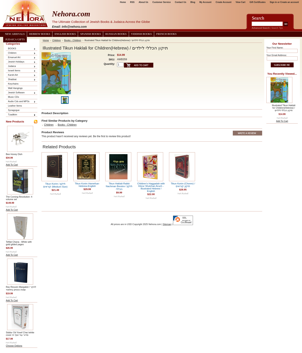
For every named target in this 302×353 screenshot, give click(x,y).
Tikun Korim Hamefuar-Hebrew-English (87, 184)
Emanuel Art (21, 57)
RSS (132, 2)
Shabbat (21, 79)
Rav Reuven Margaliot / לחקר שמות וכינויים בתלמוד (21, 288)
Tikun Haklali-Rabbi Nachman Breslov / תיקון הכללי (119, 186)
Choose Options (14, 345)
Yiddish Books (141, 34)
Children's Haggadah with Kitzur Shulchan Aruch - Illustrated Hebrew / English (151, 187)
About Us (143, 2)
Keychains (13, 83)
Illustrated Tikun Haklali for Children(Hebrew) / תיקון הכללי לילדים (283, 108)
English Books (65, 34)
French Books (166, 34)
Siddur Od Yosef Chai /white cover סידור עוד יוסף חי (20, 333)
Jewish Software (21, 92)
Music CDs (13, 97)
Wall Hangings (15, 88)
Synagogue (14, 110)
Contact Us (180, 2)
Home (123, 2)
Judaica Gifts (15, 39)
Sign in (273, 2)
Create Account (223, 2)
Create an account (289, 2)
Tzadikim (21, 114)
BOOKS (21, 48)
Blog (192, 2)
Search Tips (277, 28)
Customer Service (161, 2)
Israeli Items (21, 70)
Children (21, 53)
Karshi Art (21, 75)
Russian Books (115, 34)
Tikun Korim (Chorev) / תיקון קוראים (183, 185)
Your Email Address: (276, 55)
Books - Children (72, 40)
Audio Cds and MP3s (21, 101)
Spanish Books (90, 34)
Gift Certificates (258, 2)
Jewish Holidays (21, 62)
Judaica (21, 66)
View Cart (240, 2)
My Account (205, 2)
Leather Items (15, 105)
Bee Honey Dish (14, 154)
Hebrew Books (39, 34)
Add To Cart (12, 164)
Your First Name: (274, 47)
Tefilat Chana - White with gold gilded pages (19, 243)
